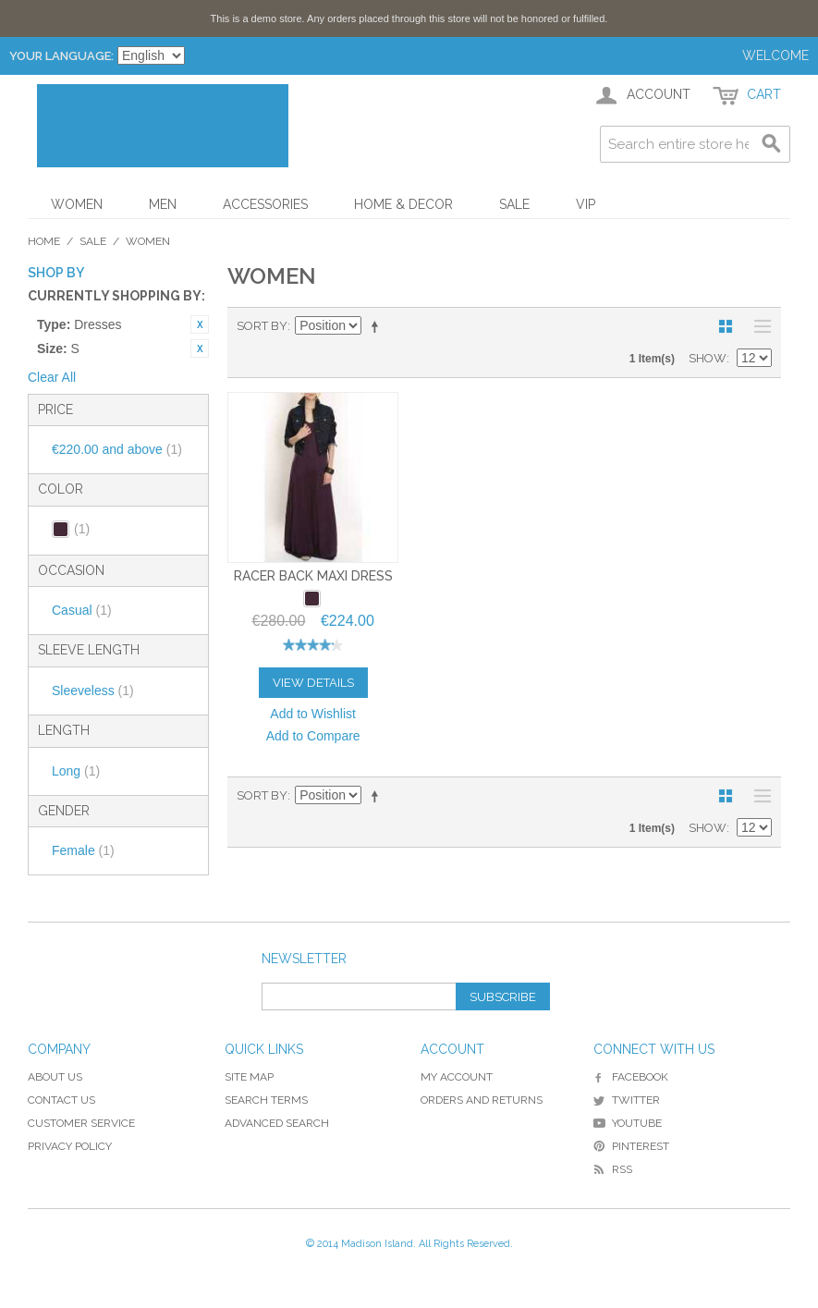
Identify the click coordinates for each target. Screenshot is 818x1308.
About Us (55, 1076)
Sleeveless (93, 690)
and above (117, 449)
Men (163, 204)
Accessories (265, 204)
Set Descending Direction (378, 326)
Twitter (626, 1100)
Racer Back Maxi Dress (313, 575)
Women (77, 204)
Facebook (630, 1076)
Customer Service (81, 1123)
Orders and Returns (482, 1100)
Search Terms (266, 1100)
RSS (612, 1169)
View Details (313, 683)
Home (44, 241)
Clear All (52, 377)
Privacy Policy (70, 1146)
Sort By (262, 326)
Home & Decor (403, 204)
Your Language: (61, 56)
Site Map (249, 1076)
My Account (457, 1076)
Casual (82, 610)
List (758, 326)
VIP (585, 204)
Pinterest (631, 1146)
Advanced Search (277, 1123)
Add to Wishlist (313, 713)
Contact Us (61, 1100)
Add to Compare (313, 735)
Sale (514, 204)
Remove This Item (199, 324)
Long (76, 771)
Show (707, 358)
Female (83, 850)
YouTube (627, 1123)
